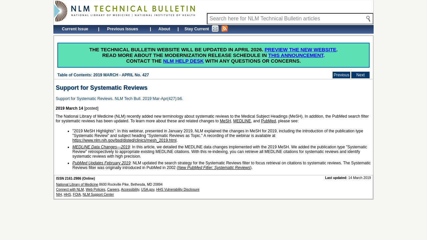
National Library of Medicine (77, 184)
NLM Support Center (98, 194)
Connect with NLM (70, 189)
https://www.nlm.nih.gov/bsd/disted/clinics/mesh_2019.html (124, 140)
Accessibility (130, 189)
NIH (59, 194)
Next (360, 75)
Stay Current (206, 28)
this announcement (295, 55)
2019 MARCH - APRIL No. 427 (121, 75)
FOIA (77, 194)
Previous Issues (122, 29)
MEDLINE (242, 121)
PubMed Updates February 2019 (101, 163)
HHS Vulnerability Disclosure (177, 189)
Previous (341, 75)
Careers (113, 189)
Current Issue (75, 29)
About (164, 29)
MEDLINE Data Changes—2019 (101, 147)
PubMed (268, 121)
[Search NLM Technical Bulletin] (290, 18)
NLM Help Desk (183, 61)
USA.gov (147, 189)
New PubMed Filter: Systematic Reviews (214, 167)
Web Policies (95, 189)
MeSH (225, 121)
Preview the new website (300, 49)
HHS (67, 194)
